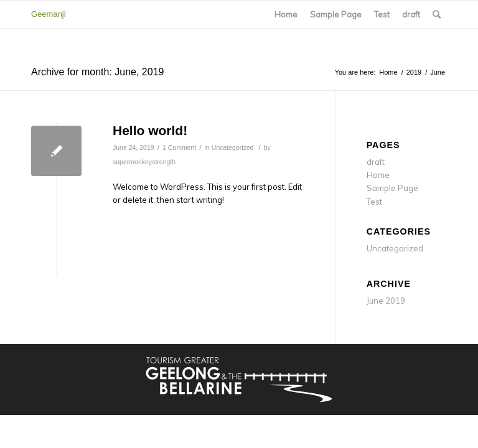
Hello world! (150, 130)
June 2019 (386, 301)
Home (286, 14)
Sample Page (336, 14)
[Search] (436, 14)
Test (382, 14)
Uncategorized (233, 147)
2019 (413, 72)
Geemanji (48, 14)
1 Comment (179, 147)
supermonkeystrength (144, 162)
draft (411, 14)
